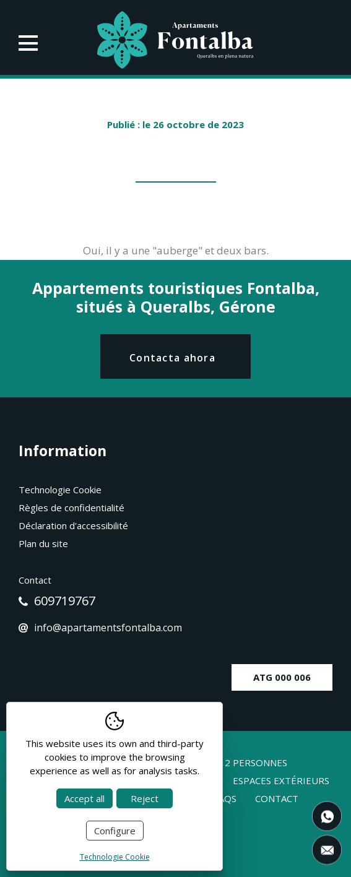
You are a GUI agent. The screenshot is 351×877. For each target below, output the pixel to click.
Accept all (84, 798)
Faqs (225, 798)
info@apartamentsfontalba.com (100, 627)
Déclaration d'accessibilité (73, 525)
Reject (144, 798)
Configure (115, 830)
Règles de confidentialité (71, 507)
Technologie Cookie (60, 489)
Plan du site (43, 543)
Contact (276, 798)
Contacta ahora (172, 358)
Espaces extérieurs (281, 780)
